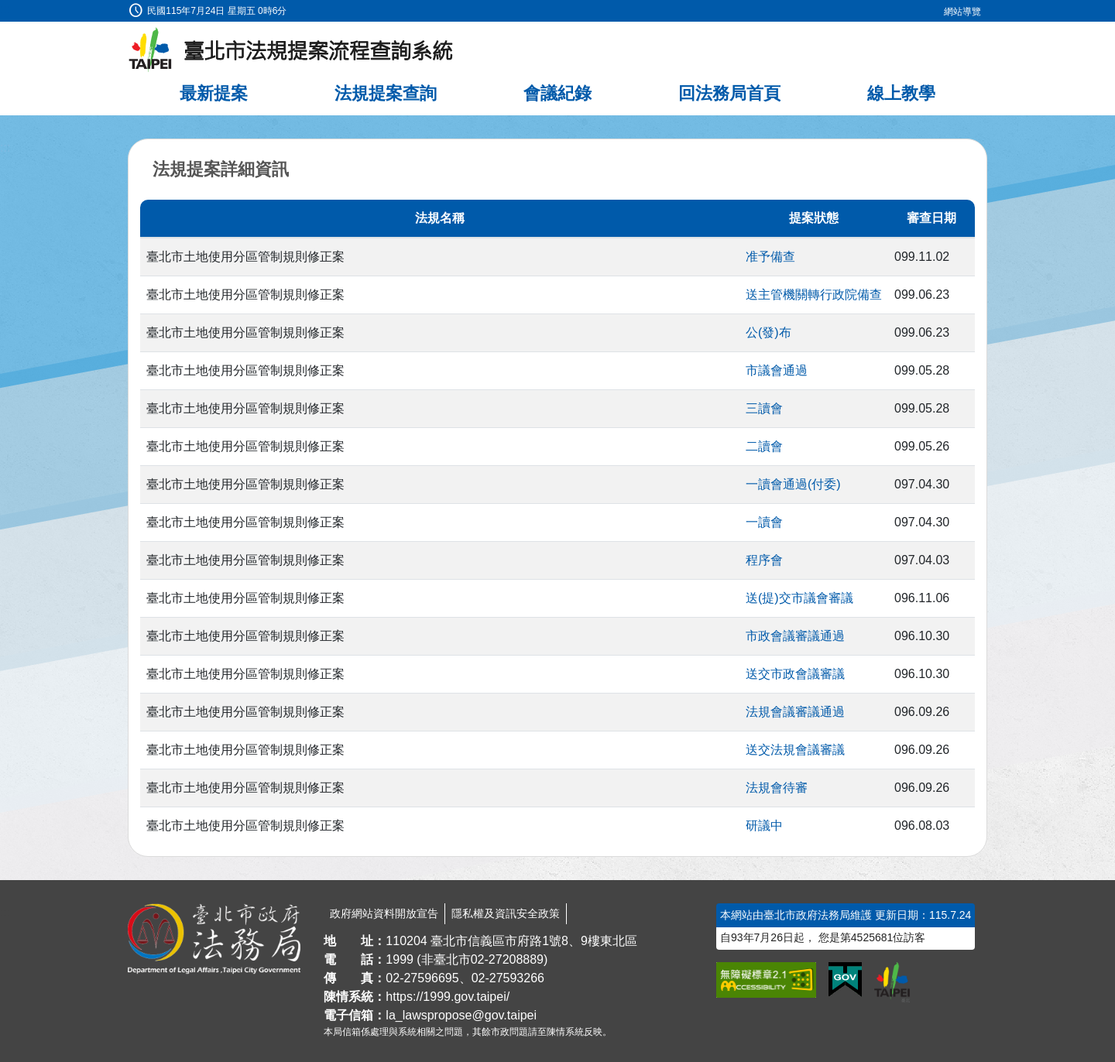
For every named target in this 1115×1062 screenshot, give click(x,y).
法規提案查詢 (385, 93)
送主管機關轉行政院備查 (814, 294)
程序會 (764, 560)
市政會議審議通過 (795, 635)
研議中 (764, 825)
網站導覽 (962, 11)
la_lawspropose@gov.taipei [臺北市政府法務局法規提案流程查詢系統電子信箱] (461, 1015)
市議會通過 (777, 370)
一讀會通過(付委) (793, 484)
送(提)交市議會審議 (799, 598)
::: (5, 8)
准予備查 (770, 256)
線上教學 (901, 93)
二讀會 (764, 446)
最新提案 (214, 93)
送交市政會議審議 (795, 673)
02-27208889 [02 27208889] (507, 959)
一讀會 (764, 522)
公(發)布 (768, 332)
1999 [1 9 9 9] (399, 959)
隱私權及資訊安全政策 (505, 913)
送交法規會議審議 (795, 749)
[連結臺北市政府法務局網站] (214, 939)
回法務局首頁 (729, 93)
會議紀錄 (557, 93)
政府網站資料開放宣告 (384, 913)
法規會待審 (777, 787)
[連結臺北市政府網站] (892, 982)
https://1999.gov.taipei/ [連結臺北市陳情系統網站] (447, 996)
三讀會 (764, 408)
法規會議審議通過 (795, 711)
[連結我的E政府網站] (845, 980)
